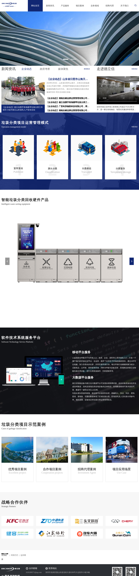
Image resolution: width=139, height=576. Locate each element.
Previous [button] (7, 261)
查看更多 (87, 69)
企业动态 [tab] (26, 69)
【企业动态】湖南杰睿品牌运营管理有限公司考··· (69, 98)
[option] (69, 38)
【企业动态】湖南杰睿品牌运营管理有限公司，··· (69, 110)
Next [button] (131, 261)
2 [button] (73, 59)
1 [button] (65, 59)
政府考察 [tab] (45, 69)
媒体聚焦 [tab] (63, 69)
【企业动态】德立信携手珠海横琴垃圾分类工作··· (69, 102)
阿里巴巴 (14, 555)
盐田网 (23, 555)
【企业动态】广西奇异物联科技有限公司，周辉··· (69, 106)
